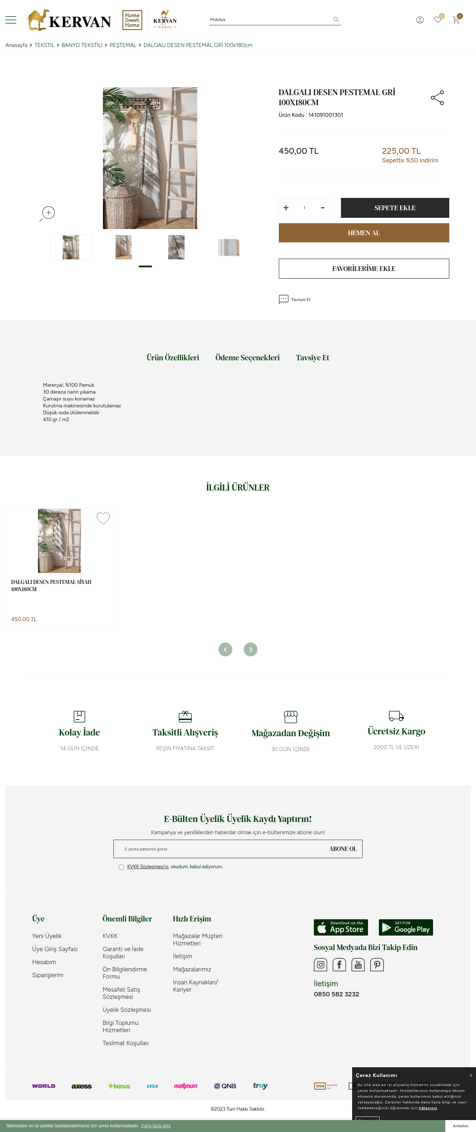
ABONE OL (343, 849)
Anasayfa (16, 45)
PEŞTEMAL (123, 45)
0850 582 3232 (336, 996)
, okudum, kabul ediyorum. (171, 867)
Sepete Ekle (395, 208)
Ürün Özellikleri (173, 358)
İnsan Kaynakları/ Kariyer (195, 986)
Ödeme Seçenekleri (248, 358)
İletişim (182, 957)
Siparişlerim (47, 975)
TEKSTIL (45, 45)
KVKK (110, 936)
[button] (145, 266)
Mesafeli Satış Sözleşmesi (121, 994)
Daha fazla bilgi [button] (155, 1125)
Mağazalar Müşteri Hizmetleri (197, 940)
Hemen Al (364, 233)
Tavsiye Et (295, 300)
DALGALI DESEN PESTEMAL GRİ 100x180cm (198, 45)
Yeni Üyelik (46, 936)
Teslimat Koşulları (126, 1043)
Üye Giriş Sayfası (55, 949)
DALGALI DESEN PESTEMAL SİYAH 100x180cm (51, 586)
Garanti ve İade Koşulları (123, 953)
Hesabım (44, 962)
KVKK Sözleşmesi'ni (147, 867)
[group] (150, 158)
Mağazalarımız (192, 970)
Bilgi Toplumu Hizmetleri (121, 1027)
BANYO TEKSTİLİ (82, 45)
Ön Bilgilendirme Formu (125, 973)
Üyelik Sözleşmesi (127, 1010)
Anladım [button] (460, 1126)
